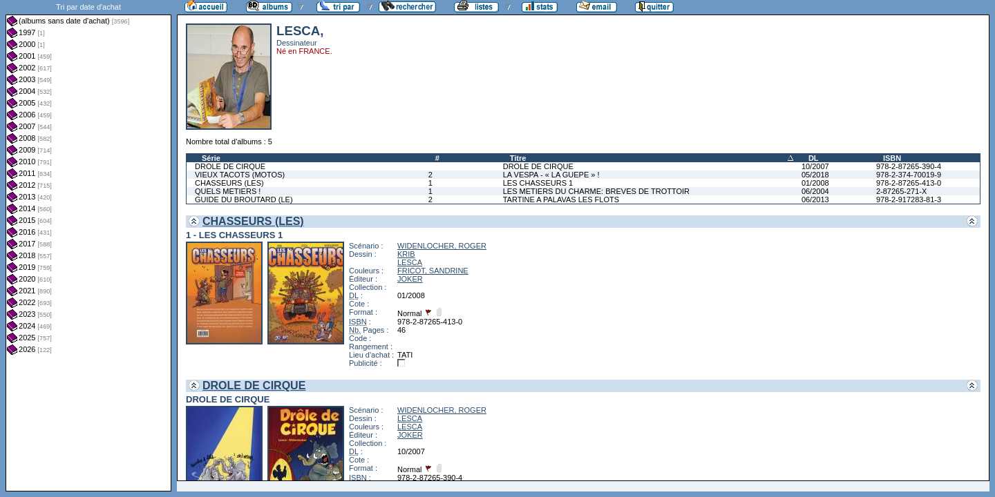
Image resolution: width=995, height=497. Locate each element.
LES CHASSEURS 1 (538, 183)
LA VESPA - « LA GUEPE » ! (551, 174)
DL (813, 158)
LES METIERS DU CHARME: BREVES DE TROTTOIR (596, 191)
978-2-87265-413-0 (908, 183)
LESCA (409, 262)
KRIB (406, 254)
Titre (518, 158)
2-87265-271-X (901, 191)
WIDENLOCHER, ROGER (441, 246)
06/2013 (815, 199)
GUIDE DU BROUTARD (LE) (244, 199)
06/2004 (815, 191)
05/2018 (815, 174)
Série (211, 158)
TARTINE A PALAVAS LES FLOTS (561, 199)
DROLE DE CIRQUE (230, 166)
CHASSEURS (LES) (229, 183)
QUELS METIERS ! (227, 191)
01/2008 (815, 183)
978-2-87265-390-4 (908, 166)
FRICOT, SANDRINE (432, 270)
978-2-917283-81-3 (908, 199)
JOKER (410, 279)
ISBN (892, 158)
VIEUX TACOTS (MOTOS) (240, 174)
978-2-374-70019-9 (908, 174)
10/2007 (815, 166)
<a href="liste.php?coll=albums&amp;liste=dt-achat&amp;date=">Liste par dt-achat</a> (88, 245)
